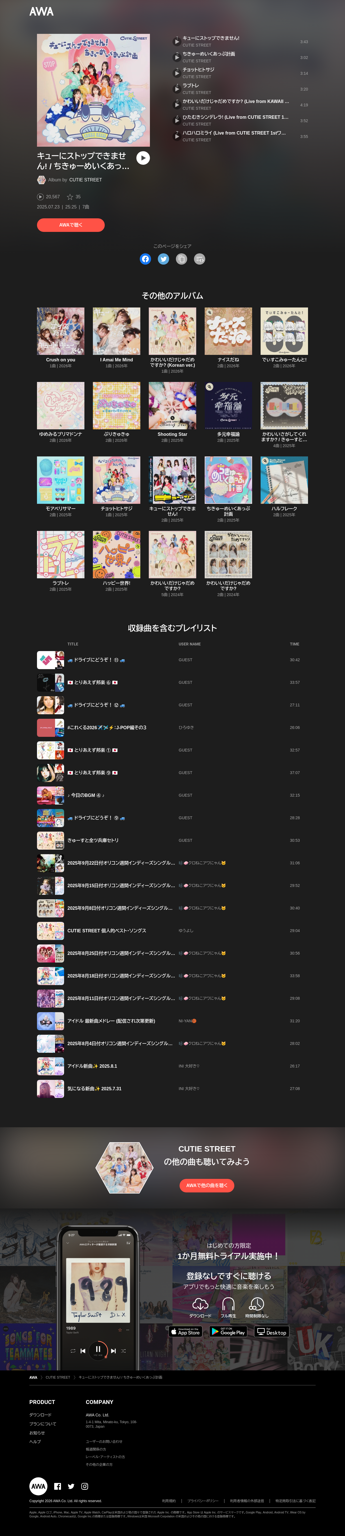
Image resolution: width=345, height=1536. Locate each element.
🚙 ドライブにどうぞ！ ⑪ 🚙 (96, 660)
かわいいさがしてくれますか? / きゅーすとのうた (284, 439)
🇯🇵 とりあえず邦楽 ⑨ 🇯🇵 (92, 772)
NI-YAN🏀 (187, 1021)
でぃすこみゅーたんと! (284, 359)
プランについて (42, 1424)
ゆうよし (186, 930)
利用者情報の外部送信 (247, 1501)
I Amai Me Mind (116, 359)
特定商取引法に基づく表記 (296, 1501)
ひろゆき (186, 727)
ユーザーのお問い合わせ (104, 1442)
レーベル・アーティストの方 (105, 1457)
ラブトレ (191, 85)
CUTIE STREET (85, 179)
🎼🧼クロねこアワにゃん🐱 (202, 863)
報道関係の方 (96, 1449)
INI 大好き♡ (189, 1066)
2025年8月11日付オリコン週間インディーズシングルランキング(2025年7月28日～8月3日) (156, 998)
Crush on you (60, 359)
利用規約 (169, 1501)
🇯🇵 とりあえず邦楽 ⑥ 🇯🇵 (92, 682)
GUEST (185, 660)
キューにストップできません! (211, 38)
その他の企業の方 (99, 1465)
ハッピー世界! (116, 583)
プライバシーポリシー (203, 1501)
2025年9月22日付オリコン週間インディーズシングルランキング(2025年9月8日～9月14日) (156, 863)
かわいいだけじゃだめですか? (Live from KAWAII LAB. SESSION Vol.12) (257, 101)
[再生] (143, 158)
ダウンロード (40, 1415)
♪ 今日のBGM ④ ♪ (85, 795)
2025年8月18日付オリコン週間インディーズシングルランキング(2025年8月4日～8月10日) (156, 976)
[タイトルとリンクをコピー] (181, 259)
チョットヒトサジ (198, 69)
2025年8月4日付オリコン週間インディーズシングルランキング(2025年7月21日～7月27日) (156, 1043)
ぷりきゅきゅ (117, 434)
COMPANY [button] (99, 1402)
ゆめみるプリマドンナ (60, 434)
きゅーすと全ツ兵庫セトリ (93, 840)
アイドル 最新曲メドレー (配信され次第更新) (111, 1021)
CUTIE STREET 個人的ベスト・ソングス (106, 930)
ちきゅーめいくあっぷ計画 (209, 54)
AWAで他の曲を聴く (207, 1185)
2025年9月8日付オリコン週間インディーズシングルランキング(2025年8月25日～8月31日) (156, 908)
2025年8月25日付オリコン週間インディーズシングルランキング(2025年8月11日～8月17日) (157, 953)
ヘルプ (35, 1442)
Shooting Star (172, 434)
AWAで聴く (70, 225)
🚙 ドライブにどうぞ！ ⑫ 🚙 (96, 705)
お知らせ (37, 1433)
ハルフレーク (284, 508)
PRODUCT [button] (42, 1402)
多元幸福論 (228, 434)
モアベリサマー (60, 508)
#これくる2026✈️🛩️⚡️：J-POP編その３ (107, 727)
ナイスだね (228, 359)
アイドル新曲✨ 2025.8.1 (92, 1066)
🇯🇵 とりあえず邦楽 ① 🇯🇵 (92, 750)
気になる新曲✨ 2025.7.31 (94, 1088)
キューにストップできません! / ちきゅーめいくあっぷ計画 (120, 1377)
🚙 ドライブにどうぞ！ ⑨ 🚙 (96, 818)
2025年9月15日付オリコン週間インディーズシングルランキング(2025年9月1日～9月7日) (155, 885)
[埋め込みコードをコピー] (199, 259)
